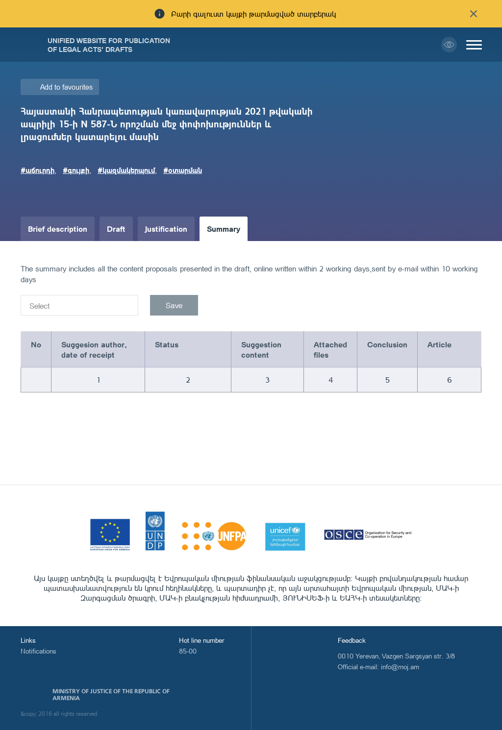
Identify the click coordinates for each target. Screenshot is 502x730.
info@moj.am (400, 666)
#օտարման (182, 170)
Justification (166, 228)
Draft (116, 228)
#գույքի (76, 170)
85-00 (188, 651)
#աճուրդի (37, 170)
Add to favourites (66, 87)
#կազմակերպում (126, 170)
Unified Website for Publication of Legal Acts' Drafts (109, 44)
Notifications (38, 651)
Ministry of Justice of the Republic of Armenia (111, 695)
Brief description (57, 228)
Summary (223, 228)
